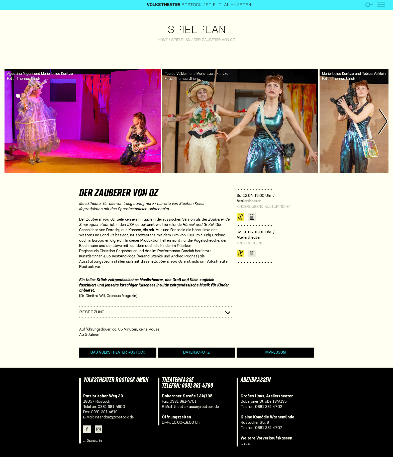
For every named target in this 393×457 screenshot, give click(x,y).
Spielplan (196, 30)
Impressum (275, 353)
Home (163, 40)
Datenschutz (196, 353)
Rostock (174, 5)
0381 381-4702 (268, 407)
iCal (252, 217)
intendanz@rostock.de (114, 417)
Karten (240, 217)
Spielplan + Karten (228, 5)
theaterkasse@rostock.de (196, 407)
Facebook (87, 429)
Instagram (98, 429)
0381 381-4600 (111, 407)
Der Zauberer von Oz (214, 40)
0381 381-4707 (268, 428)
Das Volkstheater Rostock (117, 353)
